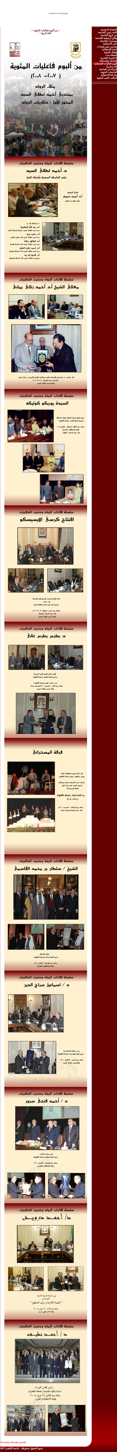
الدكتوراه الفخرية (108, 58)
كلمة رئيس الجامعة (107, 32)
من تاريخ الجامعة (108, 35)
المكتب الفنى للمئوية (107, 78)
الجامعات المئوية (109, 72)
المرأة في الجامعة (108, 69)
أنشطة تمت (111, 55)
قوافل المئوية (110, 52)
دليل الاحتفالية (110, 43)
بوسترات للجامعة (108, 41)
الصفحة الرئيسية (109, 29)
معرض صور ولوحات (107, 46)
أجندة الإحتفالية (109, 49)
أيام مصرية (111, 66)
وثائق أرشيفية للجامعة (106, 38)
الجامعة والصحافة (108, 61)
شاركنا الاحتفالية (109, 75)
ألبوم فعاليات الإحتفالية (105, 63)
